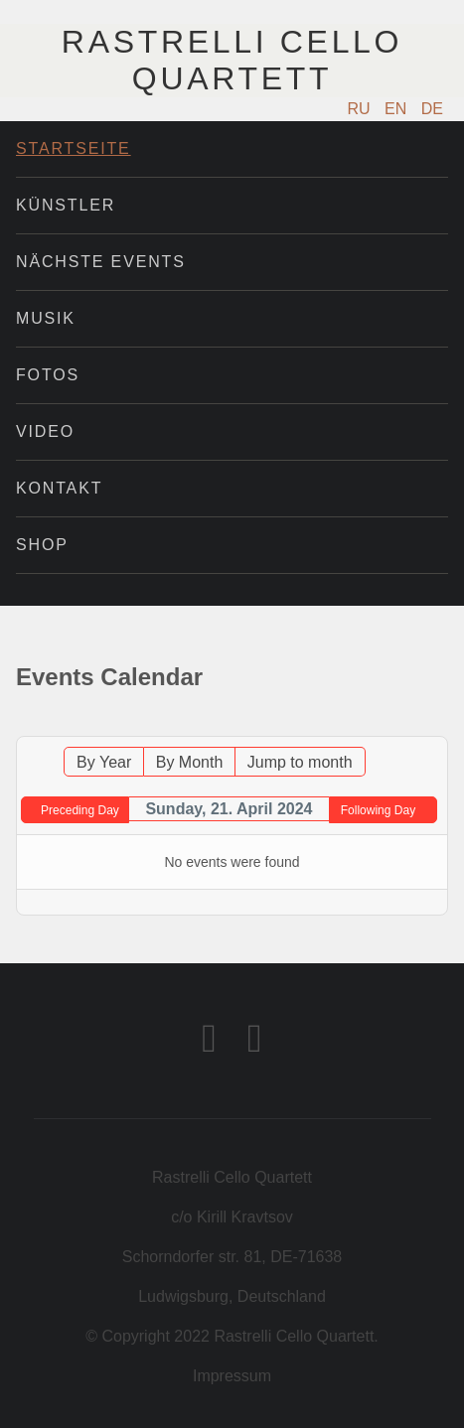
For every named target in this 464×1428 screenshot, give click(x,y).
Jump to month (300, 762)
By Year (104, 762)
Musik (46, 318)
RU (362, 108)
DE (432, 108)
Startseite (73, 148)
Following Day (378, 810)
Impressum (232, 1375)
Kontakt (59, 488)
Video (45, 431)
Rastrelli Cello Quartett (232, 60)
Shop (42, 544)
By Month (190, 762)
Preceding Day (80, 810)
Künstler (65, 205)
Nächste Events (101, 261)
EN (398, 108)
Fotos (47, 374)
